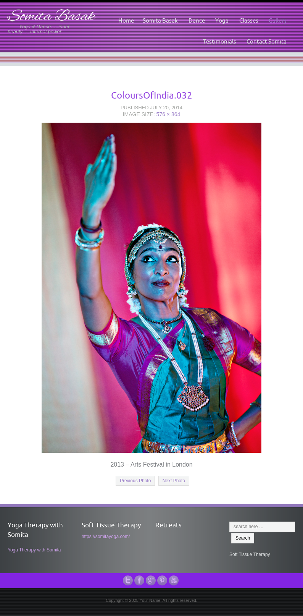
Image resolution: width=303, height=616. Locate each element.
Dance (197, 20)
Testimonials (219, 41)
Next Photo (174, 480)
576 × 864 (168, 114)
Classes (248, 20)
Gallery (278, 20)
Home (126, 20)
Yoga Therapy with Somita (34, 550)
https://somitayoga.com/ (106, 536)
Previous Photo (135, 480)
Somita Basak (51, 16)
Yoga (222, 20)
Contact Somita (267, 41)
